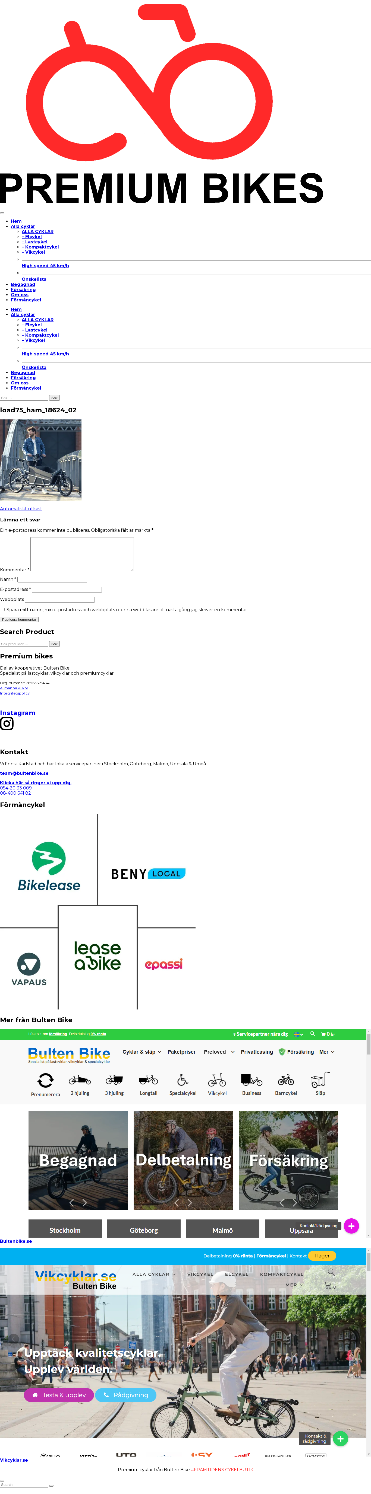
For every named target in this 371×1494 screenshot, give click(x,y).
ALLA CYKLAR (38, 231)
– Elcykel (32, 236)
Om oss (20, 294)
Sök (54, 650)
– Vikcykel (33, 252)
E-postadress (15, 595)
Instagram (18, 719)
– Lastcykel (35, 241)
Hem (16, 221)
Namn (8, 585)
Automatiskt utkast (21, 508)
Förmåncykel (26, 299)
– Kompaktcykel (40, 247)
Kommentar (14, 576)
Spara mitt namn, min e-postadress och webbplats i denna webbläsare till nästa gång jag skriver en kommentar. (127, 616)
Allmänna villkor (14, 694)
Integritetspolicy (15, 699)
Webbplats (12, 606)
